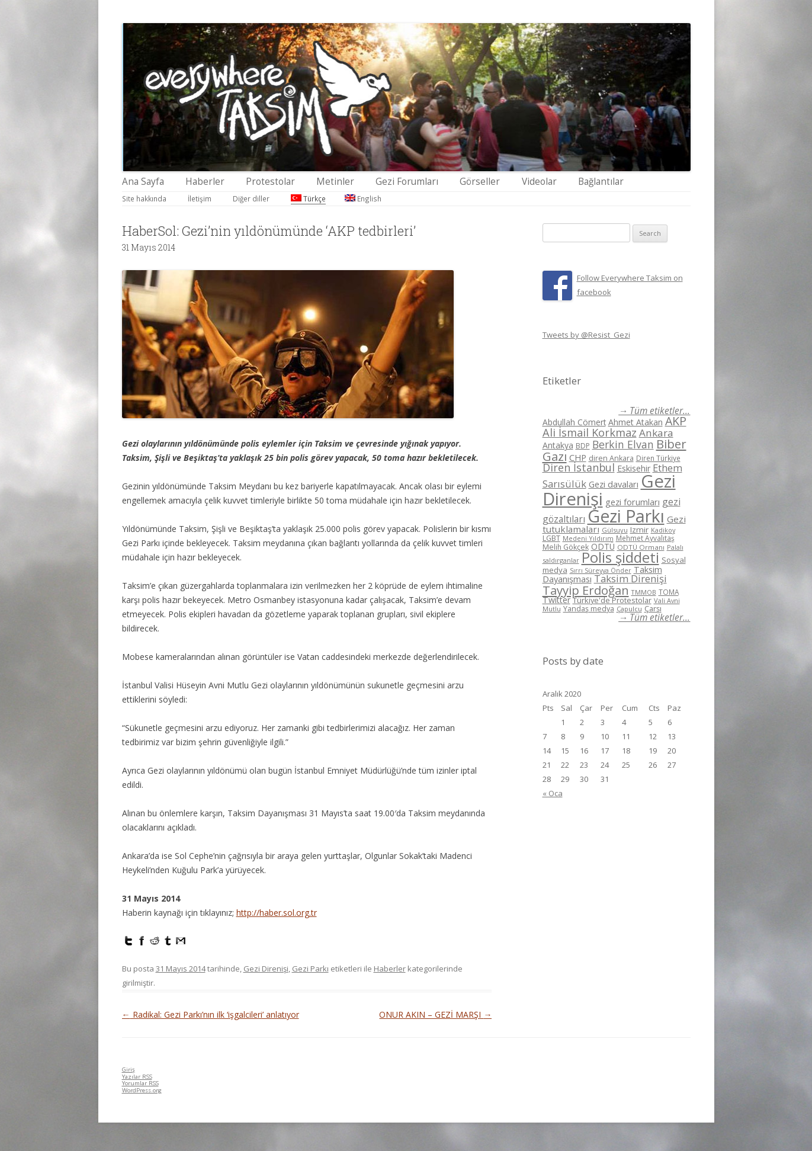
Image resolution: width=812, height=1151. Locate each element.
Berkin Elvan (623, 444)
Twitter (556, 599)
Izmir (639, 529)
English (363, 198)
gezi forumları (632, 502)
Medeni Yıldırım (588, 538)
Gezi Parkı (310, 968)
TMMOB (643, 592)
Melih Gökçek (566, 547)
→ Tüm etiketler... (654, 411)
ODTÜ (603, 546)
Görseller (480, 181)
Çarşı (653, 608)
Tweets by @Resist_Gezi (586, 334)
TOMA (669, 592)
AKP (675, 421)
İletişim (199, 198)
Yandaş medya (588, 609)
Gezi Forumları (406, 181)
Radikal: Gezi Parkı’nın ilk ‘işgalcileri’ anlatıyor (210, 1014)
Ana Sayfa (143, 181)
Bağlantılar (601, 181)
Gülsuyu (615, 529)
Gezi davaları (613, 484)
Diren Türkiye (658, 458)
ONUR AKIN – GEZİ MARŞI (435, 1014)
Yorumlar (140, 1083)
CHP (577, 457)
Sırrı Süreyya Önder (600, 570)
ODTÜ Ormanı (641, 547)
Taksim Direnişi (630, 578)
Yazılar (137, 1077)
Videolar (539, 181)
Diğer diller (251, 198)
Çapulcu (629, 608)
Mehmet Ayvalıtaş (645, 538)
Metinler (335, 181)
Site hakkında (144, 198)
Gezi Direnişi (265, 968)
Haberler (204, 181)
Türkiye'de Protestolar (612, 600)
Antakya (558, 445)
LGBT (551, 538)
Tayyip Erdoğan (586, 590)
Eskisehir (633, 468)
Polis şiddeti (620, 557)
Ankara (656, 433)
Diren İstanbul (579, 467)
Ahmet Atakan (635, 422)
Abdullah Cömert (574, 422)
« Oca (553, 793)
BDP (583, 446)
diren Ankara (611, 458)
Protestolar (270, 181)
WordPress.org (142, 1090)
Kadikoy (663, 529)
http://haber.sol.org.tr (276, 912)
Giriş (128, 1069)
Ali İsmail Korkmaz (590, 432)
